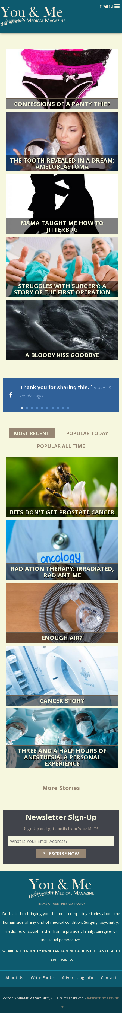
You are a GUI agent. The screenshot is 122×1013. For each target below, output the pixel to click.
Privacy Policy (73, 898)
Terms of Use (48, 898)
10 (68, 402)
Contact (109, 971)
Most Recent (34, 426)
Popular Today (87, 427)
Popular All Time (61, 440)
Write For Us (42, 971)
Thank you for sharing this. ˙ (65, 391)
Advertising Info (77, 971)
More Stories (61, 781)
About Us (14, 971)
